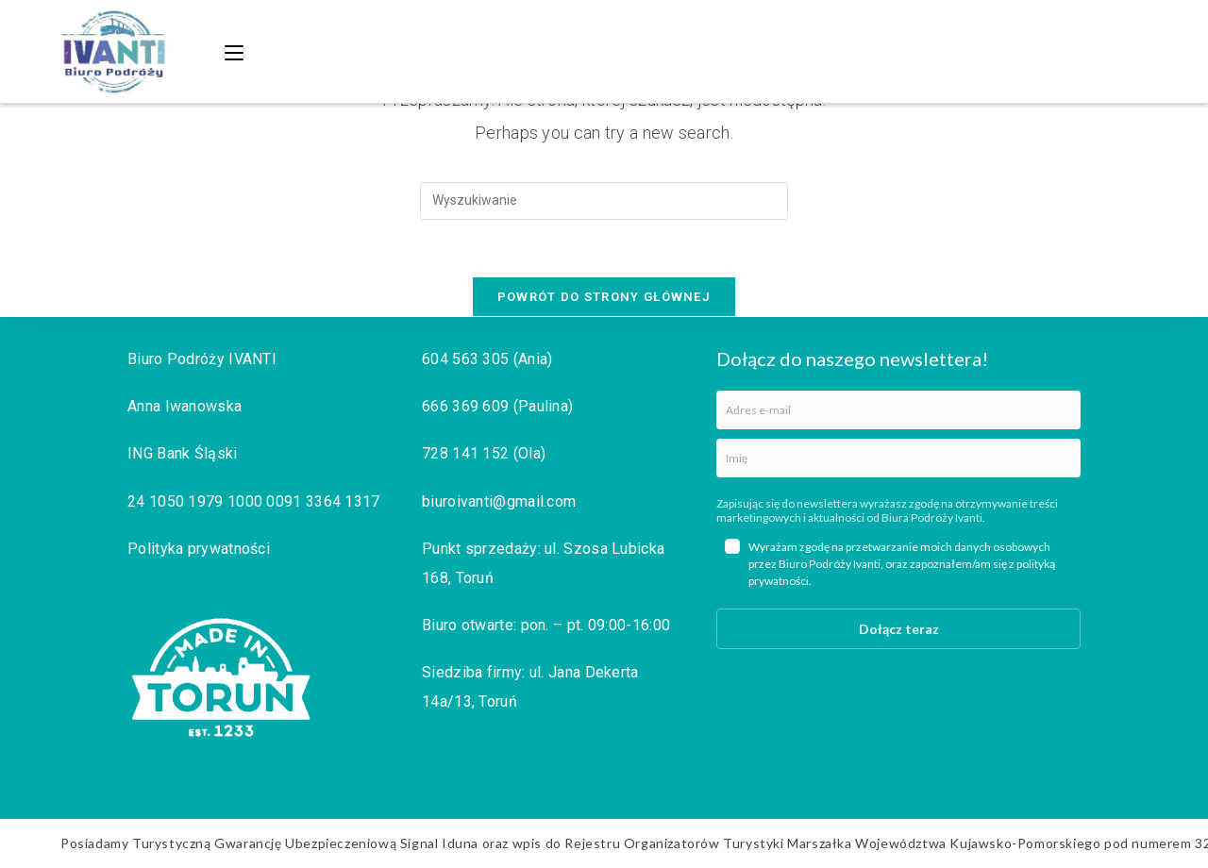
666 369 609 (465, 406)
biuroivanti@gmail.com (499, 501)
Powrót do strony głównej (604, 297)
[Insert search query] (604, 201)
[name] (898, 458)
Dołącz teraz (899, 629)
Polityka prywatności (198, 549)
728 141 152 (465, 453)
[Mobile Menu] (237, 51)
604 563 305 (465, 359)
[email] (898, 410)
